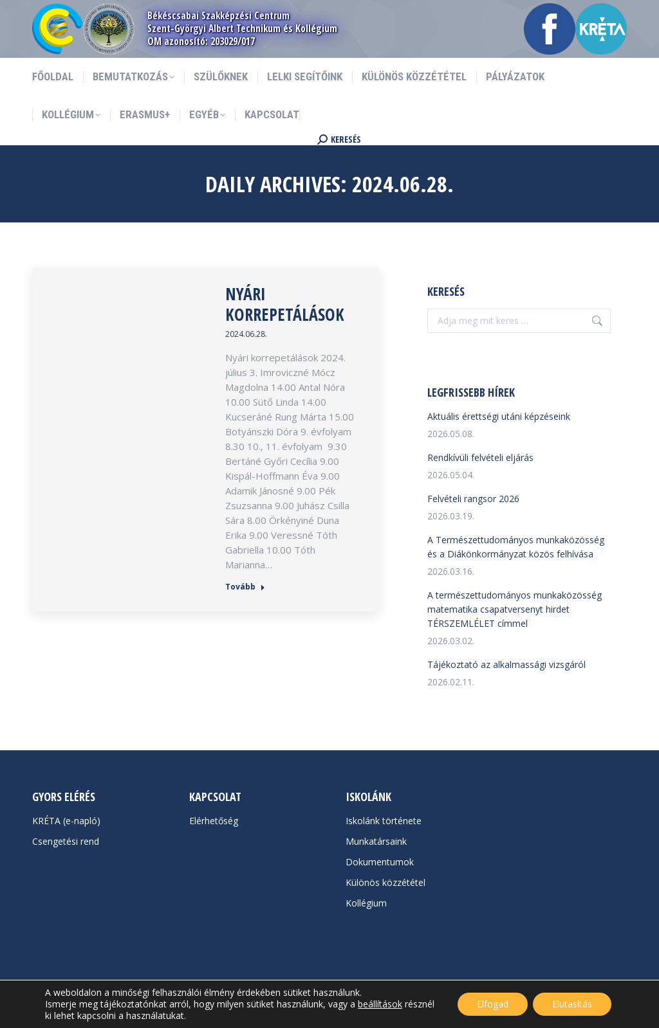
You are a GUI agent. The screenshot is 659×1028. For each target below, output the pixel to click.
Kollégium (366, 903)
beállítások (380, 1004)
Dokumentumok (380, 862)
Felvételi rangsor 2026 (473, 498)
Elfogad (492, 1004)
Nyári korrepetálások (284, 304)
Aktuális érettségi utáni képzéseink (498, 416)
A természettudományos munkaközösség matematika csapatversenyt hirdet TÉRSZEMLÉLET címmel (514, 609)
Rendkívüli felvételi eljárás (480, 457)
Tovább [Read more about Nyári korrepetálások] (245, 587)
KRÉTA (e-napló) (66, 821)
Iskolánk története (384, 821)
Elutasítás (572, 1004)
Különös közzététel (385, 882)
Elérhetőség (213, 821)
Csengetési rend (65, 841)
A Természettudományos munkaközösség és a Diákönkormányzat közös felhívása (515, 547)
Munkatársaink (376, 841)
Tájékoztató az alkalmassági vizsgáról (506, 664)
